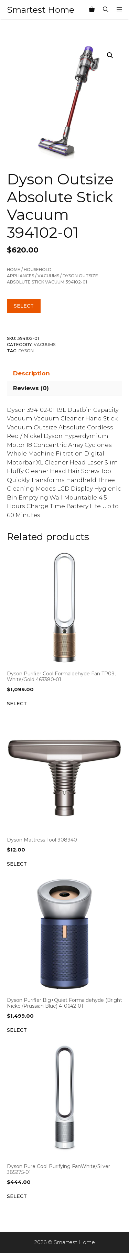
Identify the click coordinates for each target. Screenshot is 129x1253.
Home (13, 269)
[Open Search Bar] (105, 9)
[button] (110, 55)
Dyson (26, 350)
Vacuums (48, 275)
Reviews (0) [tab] (31, 388)
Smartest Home (40, 9)
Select (24, 306)
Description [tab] (31, 373)
